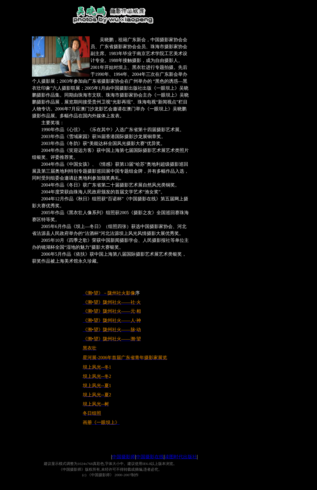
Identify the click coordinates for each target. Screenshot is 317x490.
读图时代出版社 (181, 456)
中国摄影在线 (150, 456)
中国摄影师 (123, 456)
